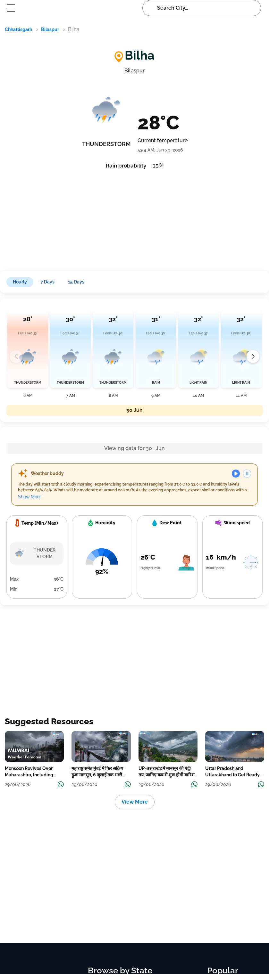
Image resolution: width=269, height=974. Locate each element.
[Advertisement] (127, 218)
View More (135, 802)
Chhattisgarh (18, 29)
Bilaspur (50, 29)
